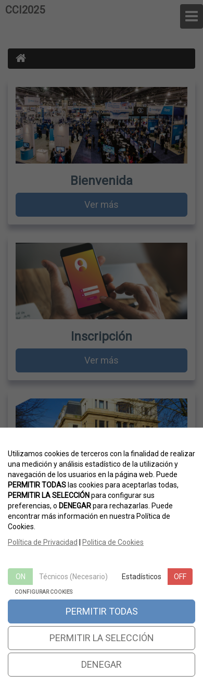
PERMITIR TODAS (102, 611)
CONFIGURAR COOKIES (43, 592)
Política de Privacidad (43, 542)
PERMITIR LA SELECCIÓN (101, 637)
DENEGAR (101, 664)
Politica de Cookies (113, 542)
